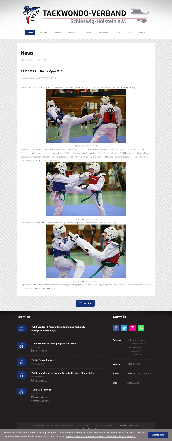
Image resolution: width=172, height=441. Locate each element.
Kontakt (141, 32)
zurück (87, 303)
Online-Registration (41, 400)
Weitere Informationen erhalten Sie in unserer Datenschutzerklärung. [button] (101, 436)
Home (30, 32)
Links (129, 32)
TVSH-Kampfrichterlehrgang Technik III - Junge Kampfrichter (63, 373)
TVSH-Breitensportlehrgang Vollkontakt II (53, 343)
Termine (87, 32)
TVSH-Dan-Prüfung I (41, 389)
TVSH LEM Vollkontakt (43, 360)
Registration (103, 32)
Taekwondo (72, 32)
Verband (43, 32)
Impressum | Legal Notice (127, 425)
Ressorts (57, 32)
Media (117, 32)
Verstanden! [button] (158, 435)
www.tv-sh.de (133, 382)
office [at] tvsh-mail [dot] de (138, 373)
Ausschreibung (41, 350)
